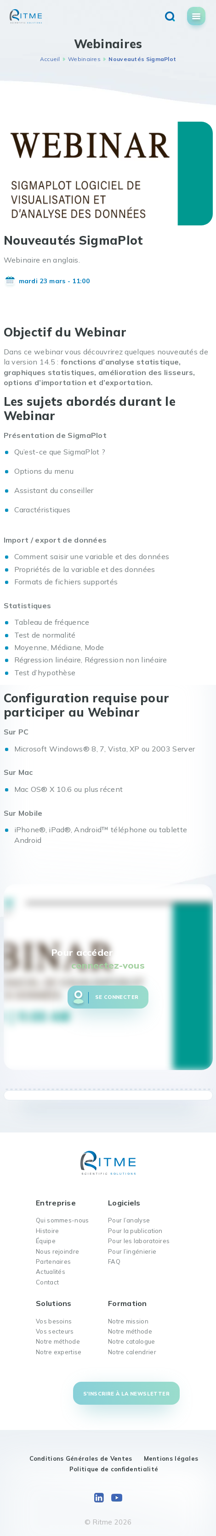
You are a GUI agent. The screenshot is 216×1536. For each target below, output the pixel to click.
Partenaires (53, 1261)
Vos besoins (54, 1321)
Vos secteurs (55, 1331)
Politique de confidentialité (113, 1469)
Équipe (46, 1240)
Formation (127, 1303)
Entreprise (56, 1202)
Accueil (50, 59)
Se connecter (117, 997)
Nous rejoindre (57, 1251)
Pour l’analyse (129, 1220)
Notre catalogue (131, 1341)
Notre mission (128, 1321)
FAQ (114, 1261)
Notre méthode (58, 1341)
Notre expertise (59, 1352)
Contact (47, 1282)
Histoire (47, 1230)
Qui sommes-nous (62, 1220)
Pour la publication (135, 1230)
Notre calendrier (132, 1352)
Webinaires (84, 59)
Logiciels (124, 1202)
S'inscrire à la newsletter (126, 1393)
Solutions (54, 1303)
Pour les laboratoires (139, 1240)
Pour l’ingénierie (132, 1251)
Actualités (50, 1271)
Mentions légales (171, 1458)
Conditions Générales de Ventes (80, 1458)
